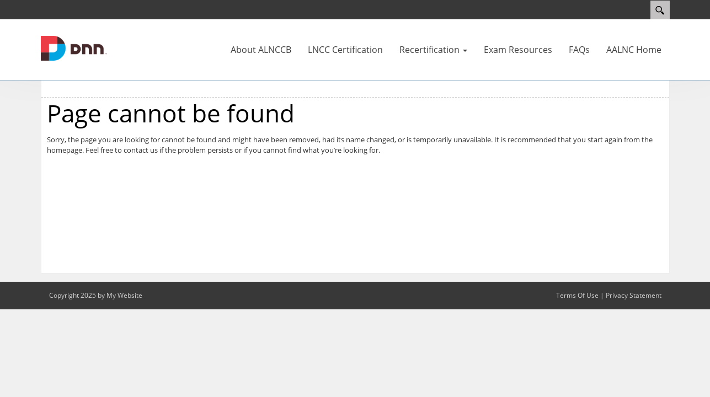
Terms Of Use (577, 295)
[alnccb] (74, 47)
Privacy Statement (633, 295)
